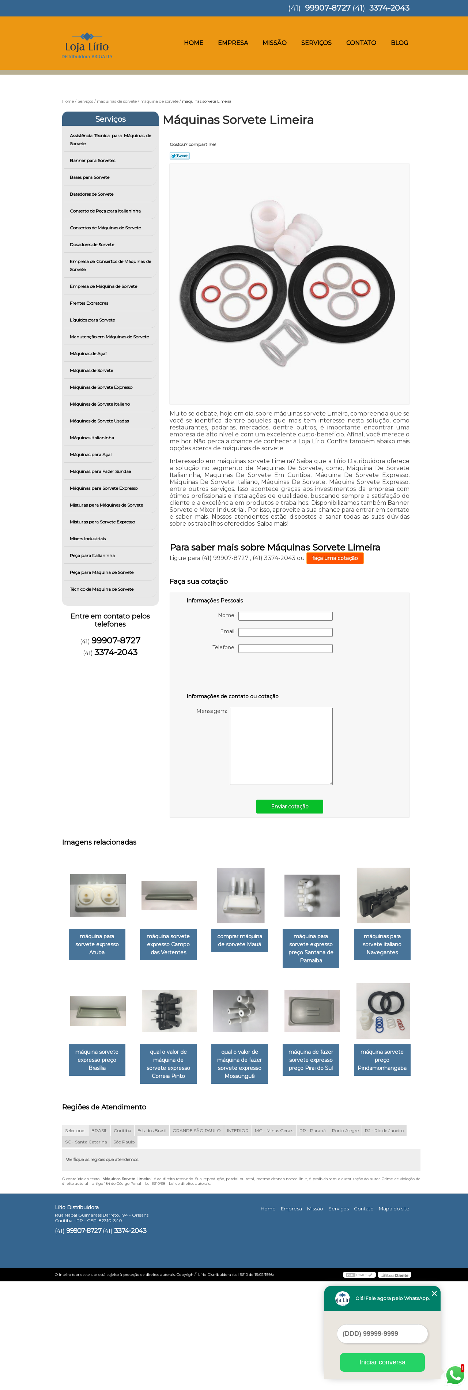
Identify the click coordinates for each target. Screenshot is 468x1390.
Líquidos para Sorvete (93, 320)
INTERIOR (238, 1239)
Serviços (316, 43)
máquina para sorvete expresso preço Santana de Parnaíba (321, 948)
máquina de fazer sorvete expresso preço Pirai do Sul (98, 1176)
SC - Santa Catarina (86, 1251)
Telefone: (272, 648)
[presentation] (232, 674)
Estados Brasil (151, 1239)
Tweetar (180, 155)
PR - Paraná (312, 1239)
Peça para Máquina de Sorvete (102, 572)
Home (193, 43)
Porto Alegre (345, 1239)
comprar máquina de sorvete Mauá (246, 940)
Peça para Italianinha (93, 555)
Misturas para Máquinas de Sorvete (107, 505)
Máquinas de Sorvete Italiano (100, 404)
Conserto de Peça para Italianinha (106, 211)
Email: (276, 632)
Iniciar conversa (382, 1362)
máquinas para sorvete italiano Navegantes (98, 1060)
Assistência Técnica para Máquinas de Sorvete (110, 139)
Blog (399, 43)
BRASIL (99, 1239)
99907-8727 (328, 7)
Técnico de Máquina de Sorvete (102, 589)
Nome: (275, 616)
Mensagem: (264, 746)
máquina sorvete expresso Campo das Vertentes (172, 944)
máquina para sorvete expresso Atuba (98, 944)
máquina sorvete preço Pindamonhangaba (172, 1176)
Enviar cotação (290, 806)
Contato (361, 43)
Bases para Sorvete (90, 177)
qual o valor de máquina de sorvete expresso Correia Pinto (246, 1064)
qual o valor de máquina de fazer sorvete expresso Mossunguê (321, 1064)
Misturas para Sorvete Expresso (103, 522)
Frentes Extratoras (89, 303)
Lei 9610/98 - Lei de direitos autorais (177, 1292)
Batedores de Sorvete (92, 194)
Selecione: (75, 1239)
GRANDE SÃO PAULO (197, 1239)
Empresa (233, 43)
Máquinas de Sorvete (92, 370)
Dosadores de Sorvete (92, 244)
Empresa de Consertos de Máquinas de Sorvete (110, 265)
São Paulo (124, 1251)
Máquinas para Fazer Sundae (101, 471)
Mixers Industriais (88, 538)
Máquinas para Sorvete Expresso (104, 488)
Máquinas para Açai (91, 454)
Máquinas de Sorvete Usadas (100, 421)
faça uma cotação (335, 558)
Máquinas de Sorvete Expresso (101, 387)
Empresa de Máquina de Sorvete (104, 286)
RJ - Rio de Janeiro (384, 1239)
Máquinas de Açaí (88, 353)
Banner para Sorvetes (93, 160)
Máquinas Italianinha (92, 437)
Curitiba (122, 1239)
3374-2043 (389, 7)
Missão (275, 43)
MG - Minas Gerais (274, 1239)
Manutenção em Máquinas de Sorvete (110, 336)
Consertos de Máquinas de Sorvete (106, 227)
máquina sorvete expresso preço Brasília (172, 1060)
